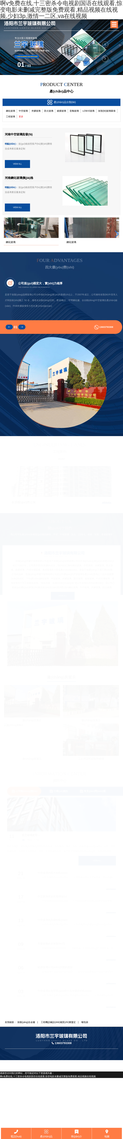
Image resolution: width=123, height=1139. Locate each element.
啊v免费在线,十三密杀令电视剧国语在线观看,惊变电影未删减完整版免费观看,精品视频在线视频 (48, 1126)
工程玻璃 (10, 116)
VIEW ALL (17, 164)
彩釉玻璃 (74, 111)
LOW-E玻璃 (88, 111)
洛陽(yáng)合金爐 (26, 1072)
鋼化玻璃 (10, 111)
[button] (105, 59)
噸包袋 (84, 1072)
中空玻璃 (23, 111)
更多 (21, 116)
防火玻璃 (48, 111)
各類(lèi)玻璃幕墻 (106, 111)
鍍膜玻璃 (61, 111)
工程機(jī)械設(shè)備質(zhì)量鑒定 (58, 1072)
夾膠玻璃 (36, 111)
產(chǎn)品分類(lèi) (61, 102)
